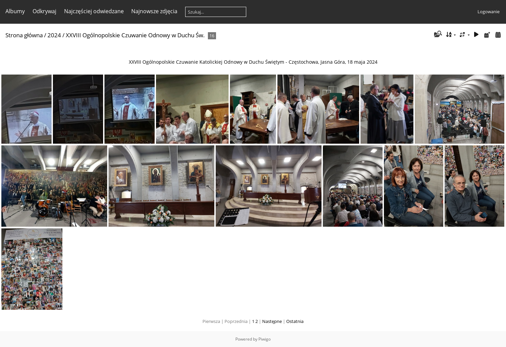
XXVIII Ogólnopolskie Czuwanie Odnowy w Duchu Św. (135, 35)
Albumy (15, 11)
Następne (272, 321)
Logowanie (489, 11)
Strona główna (24, 35)
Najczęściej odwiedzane (94, 11)
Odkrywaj (44, 11)
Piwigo (264, 339)
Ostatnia (295, 321)
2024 (54, 35)
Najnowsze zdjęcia (154, 11)
